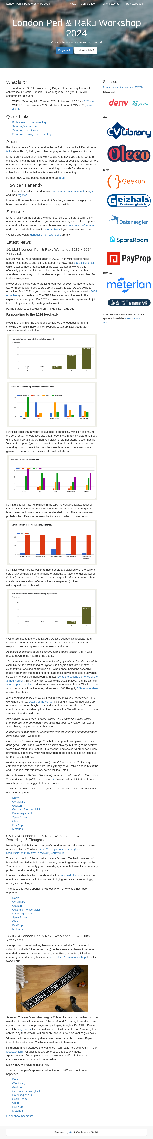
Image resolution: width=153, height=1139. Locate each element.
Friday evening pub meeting (29, 122)
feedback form (14, 1051)
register (22, 195)
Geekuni (17, 805)
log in (91, 191)
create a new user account (68, 191)
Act (71, 1132)
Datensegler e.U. (22, 813)
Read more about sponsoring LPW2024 (123, 87)
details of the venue (41, 701)
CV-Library (18, 801)
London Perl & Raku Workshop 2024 (28, 3)
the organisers (51, 229)
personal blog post (71, 875)
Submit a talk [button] (86, 50)
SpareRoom (19, 817)
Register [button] (64, 50)
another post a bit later (19, 684)
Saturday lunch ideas (25, 130)
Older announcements (19, 1116)
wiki (53, 779)
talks (9, 151)
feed (62, 177)
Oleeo (16, 821)
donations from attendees (45, 234)
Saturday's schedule (24, 126)
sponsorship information (80, 225)
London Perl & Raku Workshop (67, 957)
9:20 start (89, 101)
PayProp (17, 825)
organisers (24, 1029)
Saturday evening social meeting (32, 134)
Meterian (17, 829)
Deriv (15, 797)
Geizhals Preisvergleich (26, 809)
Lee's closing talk (84, 262)
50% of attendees (87, 688)
